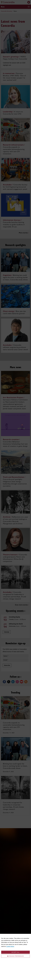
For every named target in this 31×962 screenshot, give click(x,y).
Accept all (16, 952)
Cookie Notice (10, 946)
